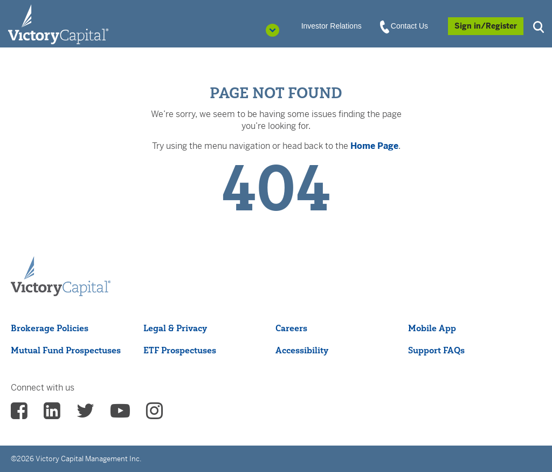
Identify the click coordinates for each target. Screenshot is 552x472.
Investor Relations (331, 26)
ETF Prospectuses (179, 350)
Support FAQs (436, 350)
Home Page (374, 146)
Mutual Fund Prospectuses (66, 350)
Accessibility (301, 350)
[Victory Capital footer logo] (61, 276)
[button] (540, 26)
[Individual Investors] (58, 24)
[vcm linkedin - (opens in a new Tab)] (52, 414)
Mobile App (432, 328)
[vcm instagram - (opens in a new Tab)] (154, 414)
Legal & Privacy (175, 328)
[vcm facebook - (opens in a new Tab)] (19, 414)
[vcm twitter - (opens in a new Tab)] (85, 414)
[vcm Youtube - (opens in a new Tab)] (120, 414)
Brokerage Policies (49, 328)
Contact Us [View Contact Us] (405, 26)
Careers (291, 328)
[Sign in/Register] (485, 26)
